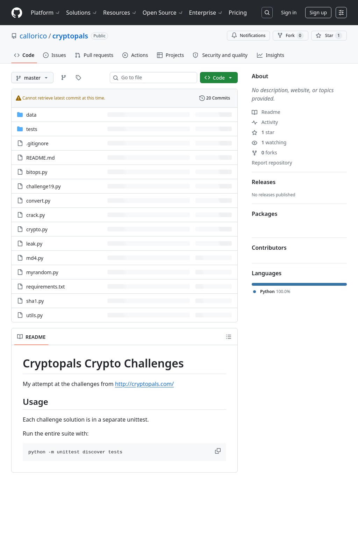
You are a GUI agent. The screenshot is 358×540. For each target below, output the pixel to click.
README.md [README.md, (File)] (40, 157)
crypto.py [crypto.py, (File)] (37, 229)
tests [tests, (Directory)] (31, 129)
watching (269, 142)
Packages (264, 214)
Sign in (288, 12)
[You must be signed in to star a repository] (329, 36)
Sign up (318, 12)
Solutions (82, 12)
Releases (263, 182)
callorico (33, 36)
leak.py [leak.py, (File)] (34, 243)
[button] (218, 451)
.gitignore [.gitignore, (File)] (37, 143)
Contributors (269, 247)
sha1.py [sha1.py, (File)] (35, 301)
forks (264, 152)
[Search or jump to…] (267, 12)
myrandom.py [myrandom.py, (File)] (42, 272)
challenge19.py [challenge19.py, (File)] (43, 186)
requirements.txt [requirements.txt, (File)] (45, 286)
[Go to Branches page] (63, 77)
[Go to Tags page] (78, 77)
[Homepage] (16, 13)
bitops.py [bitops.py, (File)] (36, 172)
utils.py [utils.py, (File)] (34, 315)
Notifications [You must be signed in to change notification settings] (248, 35)
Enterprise (206, 12)
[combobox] (156, 77)
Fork (290, 35)
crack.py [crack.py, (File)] (35, 215)
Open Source (163, 12)
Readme (266, 112)
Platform (45, 12)
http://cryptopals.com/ (144, 384)
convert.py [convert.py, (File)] (38, 200)
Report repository (272, 162)
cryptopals (70, 36)
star (263, 132)
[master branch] (32, 77)
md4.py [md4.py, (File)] (34, 258)
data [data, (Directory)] (31, 114)
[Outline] (229, 336)
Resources (120, 12)
